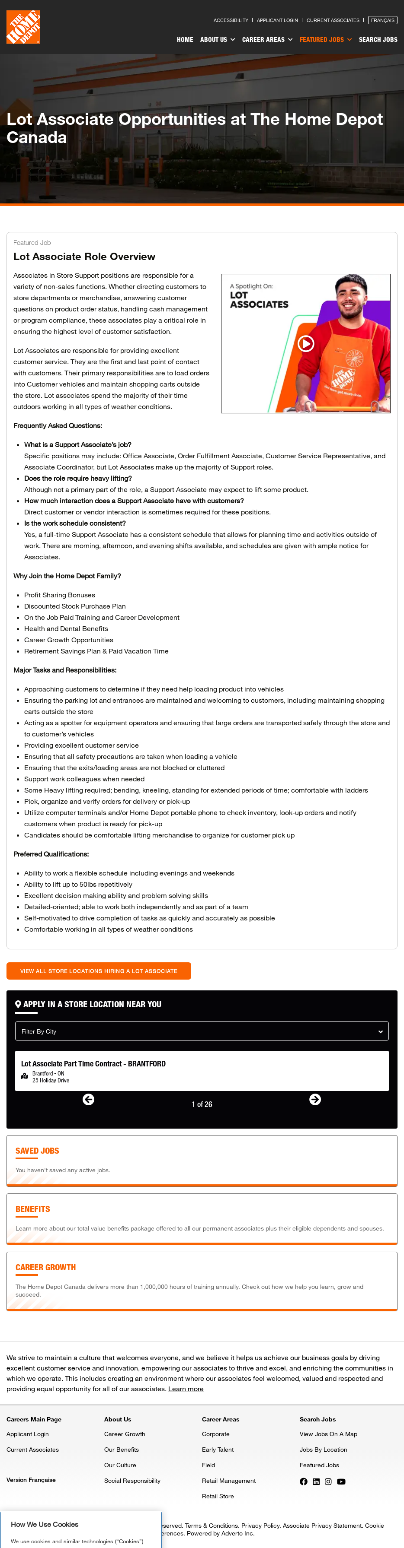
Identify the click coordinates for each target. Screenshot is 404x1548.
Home (185, 39)
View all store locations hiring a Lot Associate (98, 971)
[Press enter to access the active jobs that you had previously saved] (202, 1161)
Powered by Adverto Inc (220, 1533)
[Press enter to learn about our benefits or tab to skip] (202, 1219)
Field (208, 1465)
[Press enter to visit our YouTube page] (341, 1481)
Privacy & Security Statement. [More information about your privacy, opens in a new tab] (98, 1525)
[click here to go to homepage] (23, 27)
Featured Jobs (326, 39)
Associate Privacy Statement (322, 1525)
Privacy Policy (260, 1525)
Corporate (216, 1433)
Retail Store (218, 1496)
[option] (202, 1071)
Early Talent (218, 1449)
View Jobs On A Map (328, 1433)
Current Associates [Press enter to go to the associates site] (333, 20)
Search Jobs (378, 39)
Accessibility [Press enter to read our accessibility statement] (231, 20)
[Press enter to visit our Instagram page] (328, 1481)
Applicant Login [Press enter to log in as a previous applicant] (277, 20)
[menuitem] (185, 40)
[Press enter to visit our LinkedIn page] (316, 1481)
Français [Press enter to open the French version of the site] (382, 20)
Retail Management (229, 1480)
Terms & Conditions (211, 1525)
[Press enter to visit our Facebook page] (304, 1481)
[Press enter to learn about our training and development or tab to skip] (202, 1281)
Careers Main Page (33, 1419)
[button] (202, 1030)
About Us (217, 39)
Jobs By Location (323, 1449)
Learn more (186, 1388)
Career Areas (267, 39)
